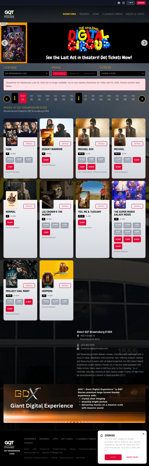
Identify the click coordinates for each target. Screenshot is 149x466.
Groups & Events (135, 14)
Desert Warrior (52, 149)
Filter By (105, 67)
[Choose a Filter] (123, 73)
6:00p (82, 222)
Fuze (8, 149)
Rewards (84, 14)
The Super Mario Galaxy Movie (124, 213)
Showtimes (69, 14)
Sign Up (141, 3)
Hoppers (47, 291)
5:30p (136, 160)
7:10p (10, 167)
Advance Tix (74, 73)
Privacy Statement (66, 458)
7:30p (127, 239)
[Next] (144, 43)
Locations (10, 67)
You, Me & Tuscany (89, 212)
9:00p (10, 309)
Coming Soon (89, 73)
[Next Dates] (142, 98)
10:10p (10, 222)
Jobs (34, 449)
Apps (55, 439)
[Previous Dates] (6, 98)
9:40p (118, 246)
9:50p (46, 160)
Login (130, 3)
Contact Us (44, 449)
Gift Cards (67, 439)
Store (96, 14)
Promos (28, 443)
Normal (11, 212)
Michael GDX (86, 149)
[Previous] (4, 43)
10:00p (91, 167)
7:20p (46, 232)
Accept (113, 457)
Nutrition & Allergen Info (52, 452)
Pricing (72, 449)
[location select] (26, 73)
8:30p (118, 167)
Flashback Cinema (112, 14)
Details (29, 143)
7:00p (82, 167)
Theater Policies (59, 449)
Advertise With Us (31, 452)
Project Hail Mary (18, 291)
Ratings (54, 458)
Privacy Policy (132, 457)
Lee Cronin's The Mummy (52, 213)
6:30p (118, 239)
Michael (119, 149)
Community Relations (88, 449)
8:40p (136, 239)
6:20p (28, 302)
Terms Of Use (80, 458)
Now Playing (59, 73)
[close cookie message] (143, 433)
